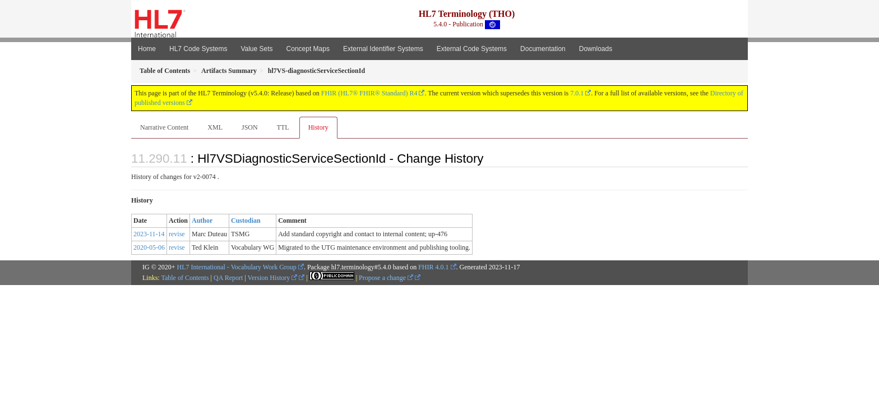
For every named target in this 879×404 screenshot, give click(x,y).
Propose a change (386, 278)
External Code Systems (472, 49)
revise (177, 234)
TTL (283, 127)
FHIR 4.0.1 (433, 267)
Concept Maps (308, 49)
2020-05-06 (149, 247)
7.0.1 (577, 93)
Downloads (595, 49)
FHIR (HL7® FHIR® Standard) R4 (369, 93)
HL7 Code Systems (198, 49)
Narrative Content (164, 127)
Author (202, 220)
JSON (250, 127)
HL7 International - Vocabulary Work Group (237, 267)
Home (147, 49)
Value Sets (256, 49)
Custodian (246, 220)
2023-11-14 (149, 234)
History (318, 127)
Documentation (543, 49)
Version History (273, 278)
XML (215, 127)
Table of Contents (185, 278)
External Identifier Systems (383, 49)
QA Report (228, 278)
